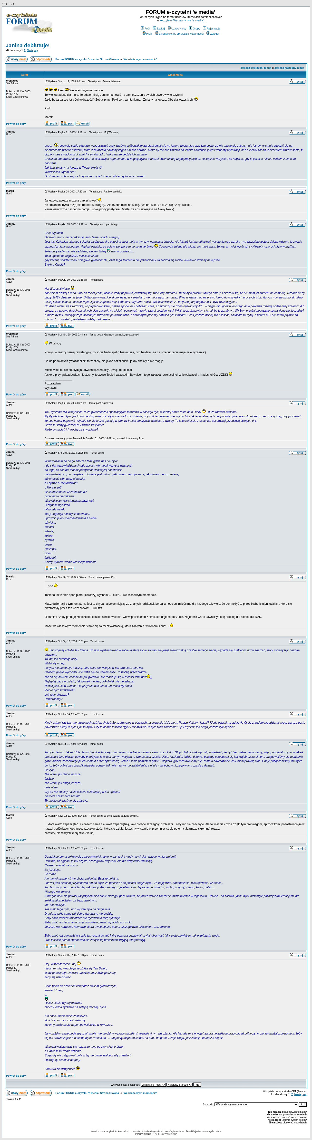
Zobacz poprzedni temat (256, 67)
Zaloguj (212, 33)
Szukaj (159, 28)
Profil (147, 33)
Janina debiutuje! (28, 45)
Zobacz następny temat (289, 67)
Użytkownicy (177, 28)
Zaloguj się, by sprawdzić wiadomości (179, 33)
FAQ (145, 28)
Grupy (194, 28)
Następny (32, 50)
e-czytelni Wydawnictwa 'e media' (182, 20)
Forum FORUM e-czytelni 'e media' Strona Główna (87, 59)
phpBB (149, 1134)
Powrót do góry (16, 123)
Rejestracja (211, 28)
